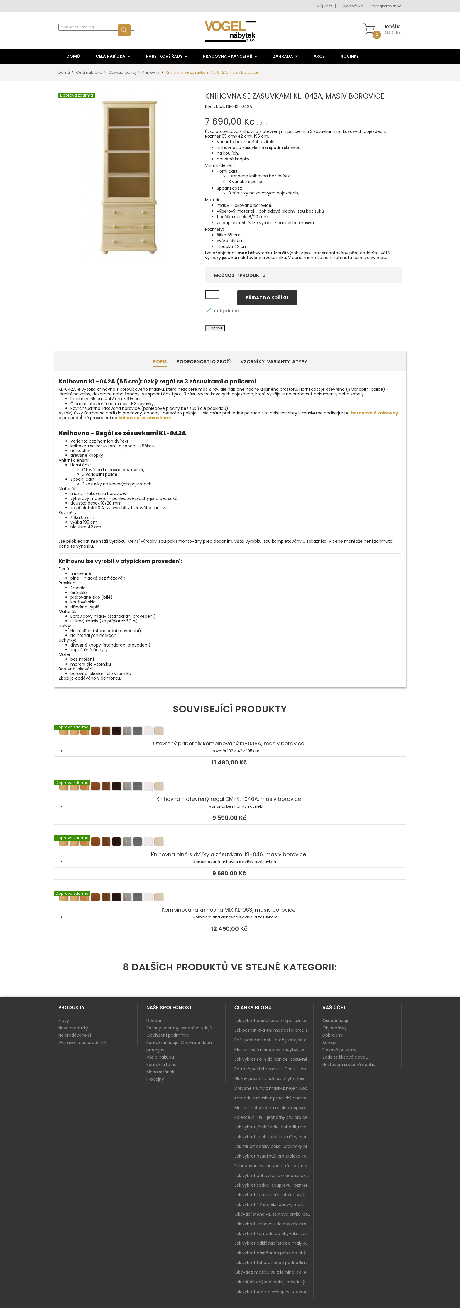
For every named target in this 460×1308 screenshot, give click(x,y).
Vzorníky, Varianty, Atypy (274, 361)
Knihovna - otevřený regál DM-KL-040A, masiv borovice (230, 787)
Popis (160, 361)
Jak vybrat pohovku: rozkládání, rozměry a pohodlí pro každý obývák (274, 1175)
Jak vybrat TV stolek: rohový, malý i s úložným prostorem (274, 1204)
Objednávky (334, 1028)
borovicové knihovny (374, 413)
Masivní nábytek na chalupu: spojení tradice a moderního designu (274, 1108)
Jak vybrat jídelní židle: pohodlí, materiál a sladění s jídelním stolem (274, 1127)
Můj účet (324, 6)
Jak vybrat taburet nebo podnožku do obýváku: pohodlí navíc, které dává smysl (274, 1262)
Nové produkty (73, 1028)
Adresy (329, 1042)
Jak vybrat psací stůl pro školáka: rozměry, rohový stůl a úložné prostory (274, 1156)
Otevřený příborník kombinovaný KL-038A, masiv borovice (230, 731)
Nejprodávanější (74, 1035)
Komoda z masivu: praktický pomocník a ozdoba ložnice (274, 1098)
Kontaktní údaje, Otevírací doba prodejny (179, 1046)
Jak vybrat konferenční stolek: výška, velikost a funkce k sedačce (274, 1195)
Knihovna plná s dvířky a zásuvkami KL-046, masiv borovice (230, 842)
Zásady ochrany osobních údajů (179, 1028)
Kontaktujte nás (162, 1064)
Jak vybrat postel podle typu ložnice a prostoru (274, 1020)
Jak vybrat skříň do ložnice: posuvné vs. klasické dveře (274, 1059)
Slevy (63, 1020)
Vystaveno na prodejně (82, 1042)
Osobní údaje (336, 1020)
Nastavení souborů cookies (350, 1064)
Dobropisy (332, 1035)
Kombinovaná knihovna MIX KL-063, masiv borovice (230, 898)
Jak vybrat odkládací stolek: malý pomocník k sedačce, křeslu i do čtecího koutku (274, 1243)
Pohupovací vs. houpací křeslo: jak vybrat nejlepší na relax (274, 1166)
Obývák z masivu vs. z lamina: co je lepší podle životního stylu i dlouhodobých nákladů (274, 1272)
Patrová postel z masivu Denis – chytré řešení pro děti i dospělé (274, 1069)
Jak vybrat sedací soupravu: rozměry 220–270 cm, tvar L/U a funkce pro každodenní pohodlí (274, 1185)
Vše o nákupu (160, 1057)
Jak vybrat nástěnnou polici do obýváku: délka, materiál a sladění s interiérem (274, 1253)
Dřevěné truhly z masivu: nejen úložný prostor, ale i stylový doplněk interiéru (274, 1088)
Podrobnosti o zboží (204, 361)
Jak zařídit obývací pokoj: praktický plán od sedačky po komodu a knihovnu (274, 1282)
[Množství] (212, 294)
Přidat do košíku (267, 298)
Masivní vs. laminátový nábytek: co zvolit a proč (274, 1050)
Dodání (153, 1020)
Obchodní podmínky (167, 1035)
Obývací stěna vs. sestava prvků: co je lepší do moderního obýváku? (274, 1214)
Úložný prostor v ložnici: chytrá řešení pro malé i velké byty (274, 1079)
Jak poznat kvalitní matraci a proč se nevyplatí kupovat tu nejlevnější (274, 1030)
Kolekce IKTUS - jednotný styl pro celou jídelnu (274, 1117)
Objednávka (351, 6)
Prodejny (155, 1079)
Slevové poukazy (339, 1050)
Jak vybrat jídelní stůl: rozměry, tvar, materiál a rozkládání (274, 1137)
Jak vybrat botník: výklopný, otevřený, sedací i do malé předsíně (274, 1292)
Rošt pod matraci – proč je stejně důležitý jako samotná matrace (274, 1040)
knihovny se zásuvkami (145, 418)
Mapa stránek (160, 1072)
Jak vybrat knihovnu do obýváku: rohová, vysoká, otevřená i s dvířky (274, 1224)
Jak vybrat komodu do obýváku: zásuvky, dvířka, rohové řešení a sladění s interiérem (274, 1233)
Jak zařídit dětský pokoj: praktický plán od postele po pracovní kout (274, 1146)
